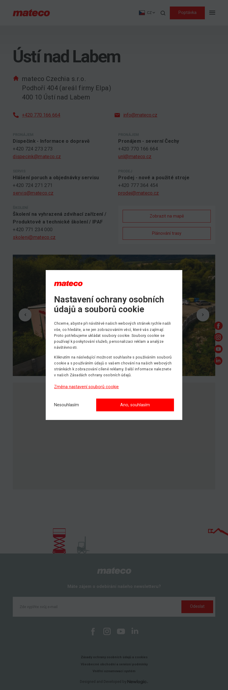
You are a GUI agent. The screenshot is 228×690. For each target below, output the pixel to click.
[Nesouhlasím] (66, 405)
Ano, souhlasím (135, 404)
